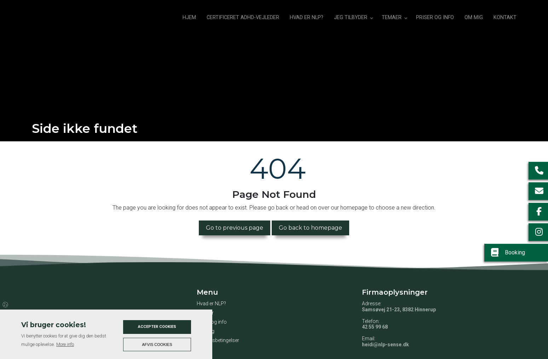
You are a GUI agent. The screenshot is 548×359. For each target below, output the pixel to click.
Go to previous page (234, 227)
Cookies (6, 304)
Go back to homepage (310, 227)
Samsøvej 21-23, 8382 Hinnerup (399, 309)
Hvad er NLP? (211, 303)
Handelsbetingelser (218, 340)
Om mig (205, 331)
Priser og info (212, 321)
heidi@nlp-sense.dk (385, 344)
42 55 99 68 (375, 327)
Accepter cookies (157, 326)
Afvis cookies (157, 344)
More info (65, 344)
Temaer (205, 312)
